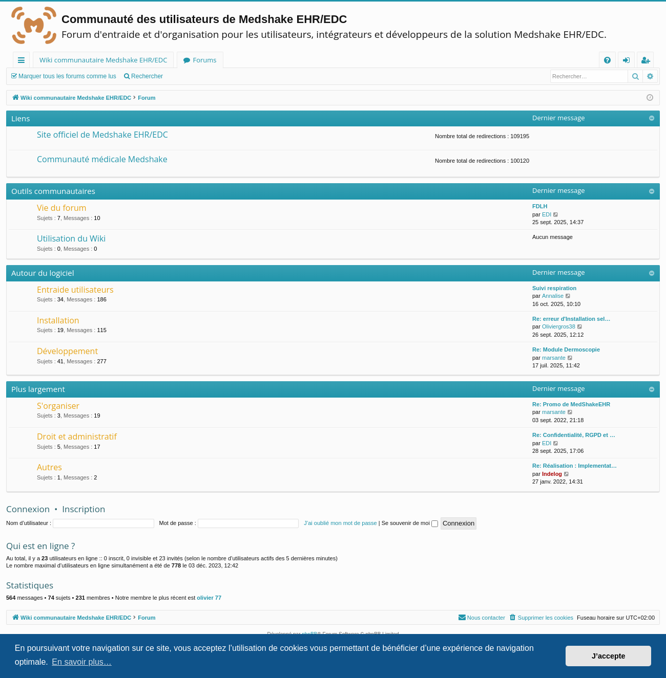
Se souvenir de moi (410, 523)
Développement (67, 351)
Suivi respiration (554, 288)
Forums (204, 59)
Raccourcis (23, 61)
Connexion (28, 509)
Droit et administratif (77, 436)
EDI (546, 214)
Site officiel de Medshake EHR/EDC (102, 134)
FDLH (539, 206)
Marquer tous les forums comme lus (67, 76)
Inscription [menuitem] (647, 61)
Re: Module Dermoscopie (566, 349)
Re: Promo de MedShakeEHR (571, 404)
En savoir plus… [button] (82, 662)
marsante (554, 358)
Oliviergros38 (558, 326)
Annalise (553, 296)
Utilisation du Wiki (71, 238)
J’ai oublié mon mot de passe (340, 523)
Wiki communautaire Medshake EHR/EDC (103, 59)
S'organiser (58, 405)
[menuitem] (607, 60)
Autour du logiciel (42, 273)
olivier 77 (209, 598)
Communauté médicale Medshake (102, 159)
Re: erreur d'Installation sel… (571, 319)
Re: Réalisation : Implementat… (574, 466)
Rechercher (147, 76)
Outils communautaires (53, 191)
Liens (20, 118)
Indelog (552, 474)
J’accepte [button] (609, 656)
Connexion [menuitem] (628, 61)
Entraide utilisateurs (75, 289)
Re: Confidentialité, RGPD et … (573, 435)
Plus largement (38, 389)
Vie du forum (62, 207)
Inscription (83, 509)
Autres (49, 467)
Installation (58, 320)
